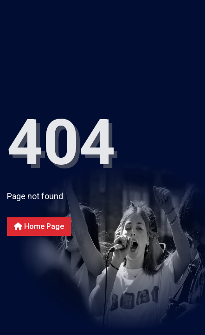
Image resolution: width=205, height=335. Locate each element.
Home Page (39, 226)
